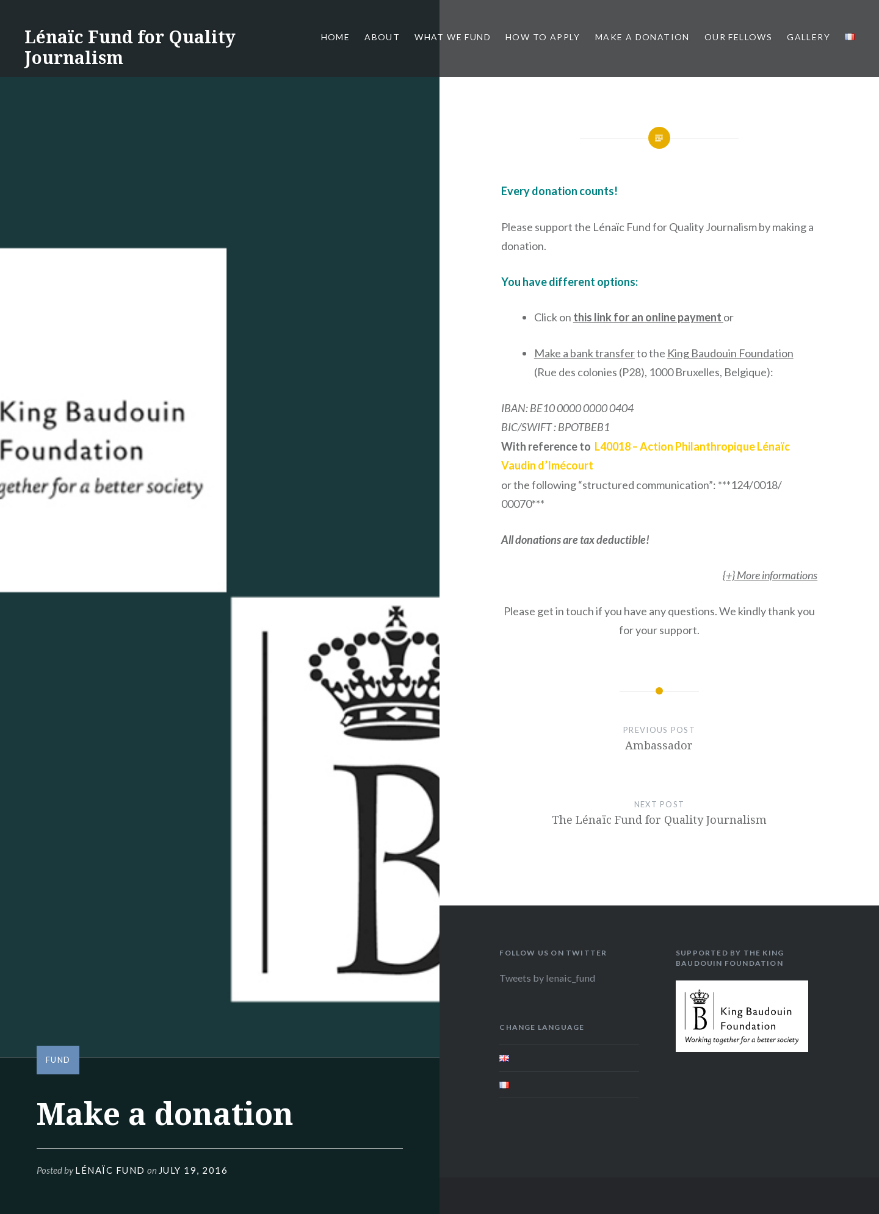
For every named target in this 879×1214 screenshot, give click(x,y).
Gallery (808, 37)
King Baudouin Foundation (730, 353)
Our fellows (738, 37)
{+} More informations (770, 575)
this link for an (648, 317)
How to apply (543, 37)
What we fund (452, 37)
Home (335, 37)
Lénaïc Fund (110, 1170)
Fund (58, 1060)
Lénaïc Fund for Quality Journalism (130, 47)
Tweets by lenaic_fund (547, 978)
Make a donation (642, 37)
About (382, 37)
